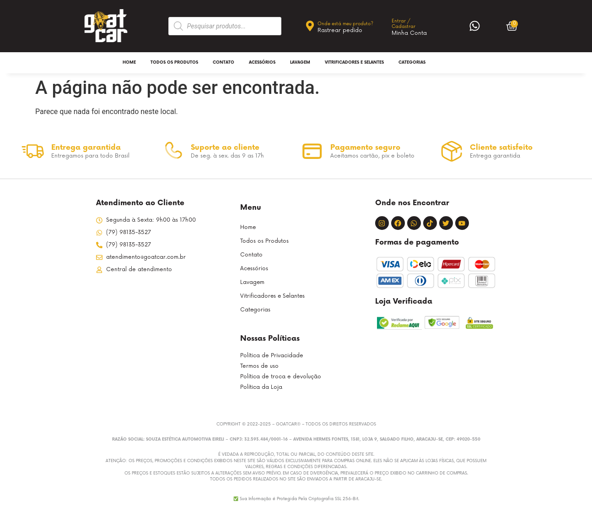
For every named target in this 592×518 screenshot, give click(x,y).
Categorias (411, 62)
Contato (223, 62)
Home (129, 62)
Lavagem (300, 62)
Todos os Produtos (174, 62)
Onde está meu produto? (345, 24)
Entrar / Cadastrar (403, 23)
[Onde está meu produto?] (310, 26)
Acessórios (262, 62)
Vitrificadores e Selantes (354, 62)
